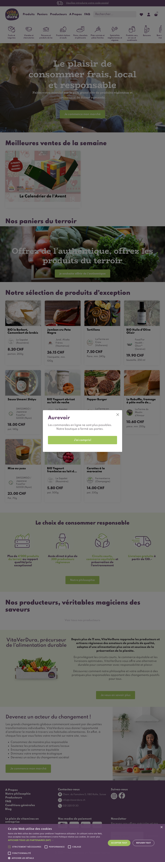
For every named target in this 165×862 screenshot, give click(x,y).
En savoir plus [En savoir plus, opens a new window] (93, 836)
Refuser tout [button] (143, 842)
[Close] (118, 415)
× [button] (161, 827)
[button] (56, 840)
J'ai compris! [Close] (82, 440)
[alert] (82, 843)
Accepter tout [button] (119, 842)
